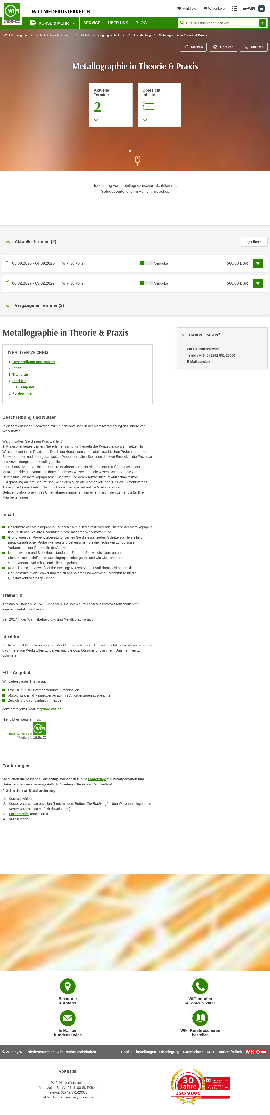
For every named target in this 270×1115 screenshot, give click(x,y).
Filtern (254, 242)
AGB (210, 1052)
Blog (141, 23)
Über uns (118, 23)
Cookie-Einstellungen (138, 1052)
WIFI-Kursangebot (16, 35)
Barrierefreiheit (229, 1052)
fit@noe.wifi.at (49, 709)
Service (92, 23)
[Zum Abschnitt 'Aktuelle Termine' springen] (111, 105)
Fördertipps (97, 779)
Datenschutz (193, 1052)
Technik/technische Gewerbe (54, 35)
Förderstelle (19, 814)
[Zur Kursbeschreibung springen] (159, 105)
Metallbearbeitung (139, 35)
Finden (262, 23)
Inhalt (16, 368)
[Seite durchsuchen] (223, 23)
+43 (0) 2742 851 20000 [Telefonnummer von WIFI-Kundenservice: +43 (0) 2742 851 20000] (217, 355)
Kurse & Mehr (50, 23)
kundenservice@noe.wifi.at (73, 1097)
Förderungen (22, 393)
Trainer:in (20, 374)
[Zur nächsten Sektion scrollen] (135, 161)
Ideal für (19, 381)
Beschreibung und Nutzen (33, 362)
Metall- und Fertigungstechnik (100, 35)
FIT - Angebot (23, 387)
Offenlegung (169, 1052)
